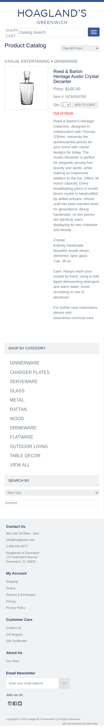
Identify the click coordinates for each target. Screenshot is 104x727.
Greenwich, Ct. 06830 (20, 561)
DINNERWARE (25, 363)
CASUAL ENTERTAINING (27, 61)
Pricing (11, 601)
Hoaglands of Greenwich (22, 553)
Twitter (20, 705)
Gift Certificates (16, 641)
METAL (17, 400)
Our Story (12, 661)
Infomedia (92, 723)
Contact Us (13, 627)
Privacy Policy (15, 607)
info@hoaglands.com (20, 539)
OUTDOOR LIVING (29, 446)
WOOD (17, 418)
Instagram (10, 705)
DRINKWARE (66, 61)
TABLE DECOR (25, 455)
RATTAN (18, 409)
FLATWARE (21, 437)
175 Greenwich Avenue (22, 557)
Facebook (15, 705)
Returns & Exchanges (20, 594)
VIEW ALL (20, 465)
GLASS (17, 390)
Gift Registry (14, 634)
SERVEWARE (24, 381)
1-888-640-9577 (17, 546)
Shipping (12, 581)
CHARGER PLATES (30, 372)
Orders (11, 588)
